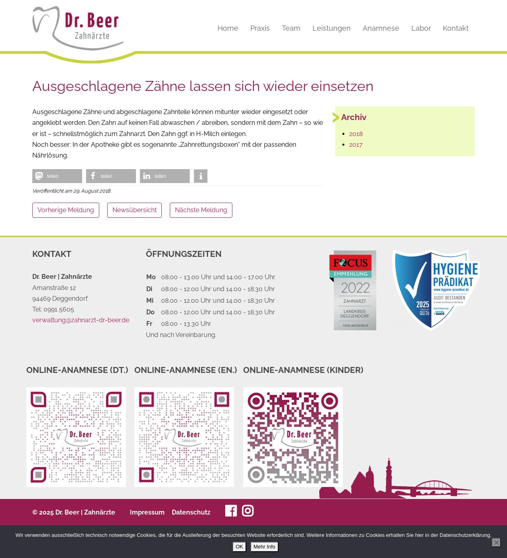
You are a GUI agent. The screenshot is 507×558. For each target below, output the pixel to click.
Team (291, 28)
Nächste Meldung (201, 210)
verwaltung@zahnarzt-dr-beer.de (80, 320)
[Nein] (496, 542)
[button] (57, 176)
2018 (356, 134)
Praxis (260, 28)
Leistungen (331, 28)
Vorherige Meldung (65, 210)
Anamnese (381, 28)
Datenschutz (191, 512)
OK (239, 547)
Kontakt (456, 28)
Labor (421, 28)
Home (228, 28)
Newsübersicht (134, 210)
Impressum (147, 512)
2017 (356, 144)
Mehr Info (264, 547)
